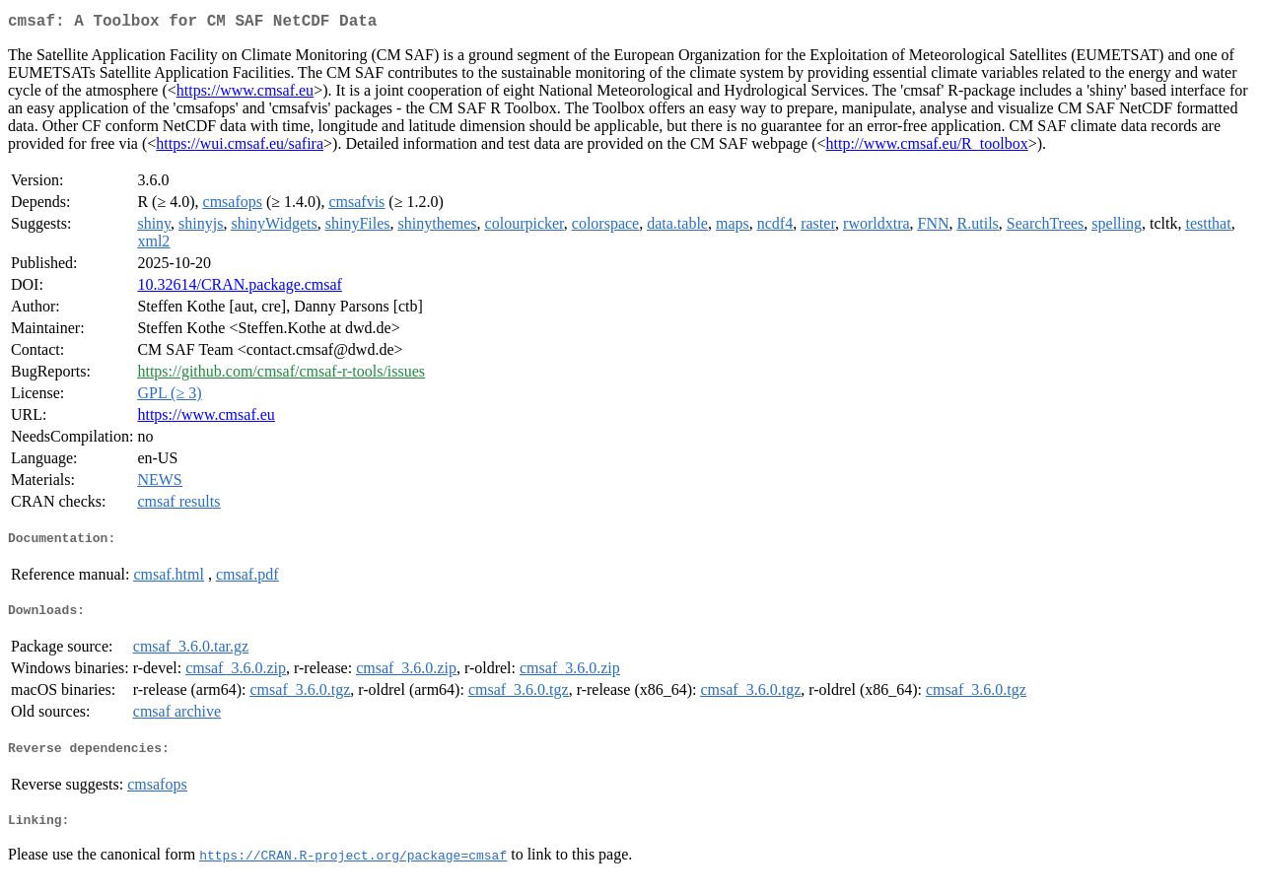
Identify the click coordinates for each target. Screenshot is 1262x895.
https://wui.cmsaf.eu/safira (239, 147)
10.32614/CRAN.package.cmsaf (239, 288)
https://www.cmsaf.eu (245, 94)
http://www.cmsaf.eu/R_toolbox (927, 147)
